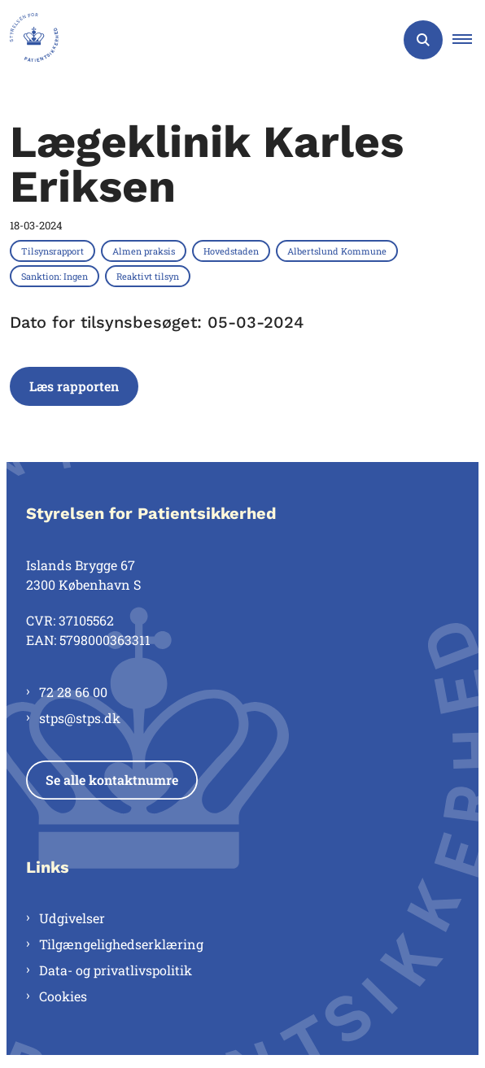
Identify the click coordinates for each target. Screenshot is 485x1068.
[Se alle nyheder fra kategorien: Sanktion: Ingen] (56, 275)
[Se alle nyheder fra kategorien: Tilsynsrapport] (54, 250)
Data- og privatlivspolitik (115, 970)
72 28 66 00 (73, 691)
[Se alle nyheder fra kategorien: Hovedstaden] (232, 250)
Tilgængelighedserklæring (121, 943)
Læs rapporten (74, 386)
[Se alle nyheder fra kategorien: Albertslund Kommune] (338, 250)
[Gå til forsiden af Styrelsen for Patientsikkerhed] (29, 40)
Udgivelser (72, 917)
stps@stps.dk (79, 717)
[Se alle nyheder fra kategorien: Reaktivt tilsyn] (149, 275)
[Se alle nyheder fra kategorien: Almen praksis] (145, 250)
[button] (468, 40)
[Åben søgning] (423, 39)
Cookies (63, 996)
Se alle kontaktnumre (112, 779)
